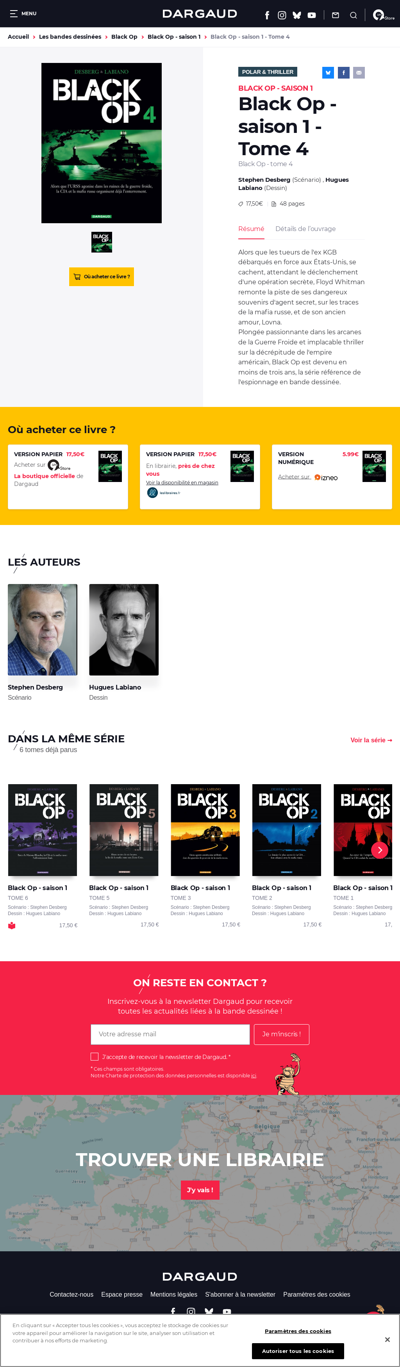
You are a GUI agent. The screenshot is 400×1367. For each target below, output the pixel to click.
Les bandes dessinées (70, 36)
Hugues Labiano (115, 687)
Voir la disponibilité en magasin (182, 489)
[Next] (379, 850)
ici (253, 1076)
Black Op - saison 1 (174, 36)
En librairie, (180, 469)
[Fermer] (387, 1345)
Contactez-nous (71, 1294)
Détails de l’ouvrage (305, 229)
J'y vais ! (200, 1190)
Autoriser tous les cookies (298, 1357)
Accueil (18, 36)
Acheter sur (308, 477)
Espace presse (122, 1294)
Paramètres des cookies (316, 1294)
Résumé (251, 229)
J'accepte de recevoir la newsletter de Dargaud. (164, 1057)
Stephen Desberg (264, 179)
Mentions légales (173, 1294)
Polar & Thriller (267, 72)
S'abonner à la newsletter (240, 1294)
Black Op (124, 36)
